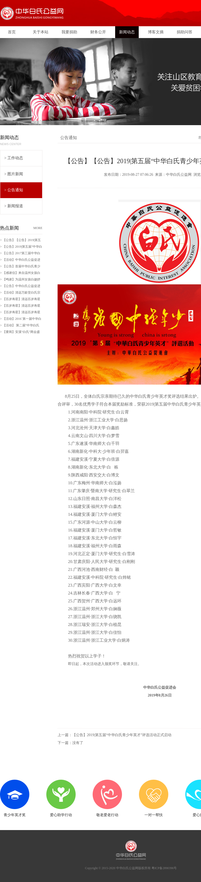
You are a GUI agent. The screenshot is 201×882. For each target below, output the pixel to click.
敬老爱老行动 (107, 815)
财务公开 (98, 32)
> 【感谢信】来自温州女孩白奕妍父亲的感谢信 (20, 273)
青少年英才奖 (15, 815)
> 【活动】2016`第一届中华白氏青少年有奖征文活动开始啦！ (20, 319)
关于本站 (40, 32)
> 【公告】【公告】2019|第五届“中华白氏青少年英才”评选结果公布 (20, 240)
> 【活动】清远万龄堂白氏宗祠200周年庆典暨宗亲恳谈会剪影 (21, 293)
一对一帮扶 (153, 815)
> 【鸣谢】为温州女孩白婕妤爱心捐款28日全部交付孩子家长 (20, 280)
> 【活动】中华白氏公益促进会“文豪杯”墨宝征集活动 (20, 260)
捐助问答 (184, 32)
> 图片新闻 (13, 174)
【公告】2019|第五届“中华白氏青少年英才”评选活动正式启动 (121, 735)
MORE (37, 228)
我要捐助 (69, 32)
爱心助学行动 (61, 815)
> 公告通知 (13, 190)
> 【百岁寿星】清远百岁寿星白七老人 (20, 306)
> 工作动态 (13, 158)
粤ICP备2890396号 (164, 868)
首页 (12, 32)
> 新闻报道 (13, 206)
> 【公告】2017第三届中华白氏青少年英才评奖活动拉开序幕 (20, 254)
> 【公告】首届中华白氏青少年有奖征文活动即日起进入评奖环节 (20, 267)
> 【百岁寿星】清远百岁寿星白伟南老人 (20, 313)
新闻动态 (127, 32)
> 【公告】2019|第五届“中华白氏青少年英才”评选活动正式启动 (21, 247)
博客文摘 (156, 32)
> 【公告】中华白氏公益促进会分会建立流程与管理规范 (20, 286)
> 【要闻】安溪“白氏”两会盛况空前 (20, 332)
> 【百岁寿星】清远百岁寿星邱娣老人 (20, 299)
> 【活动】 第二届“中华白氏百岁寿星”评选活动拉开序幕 (19, 326)
